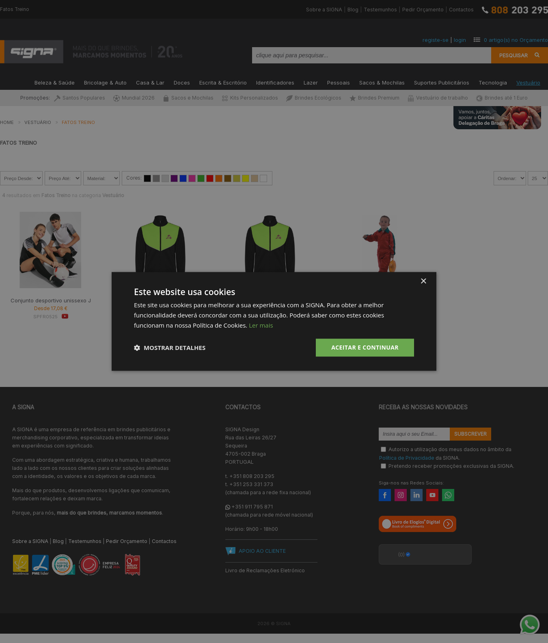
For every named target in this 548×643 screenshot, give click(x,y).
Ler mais (261, 325)
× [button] (423, 281)
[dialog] (274, 321)
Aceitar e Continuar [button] (365, 347)
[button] (169, 347)
